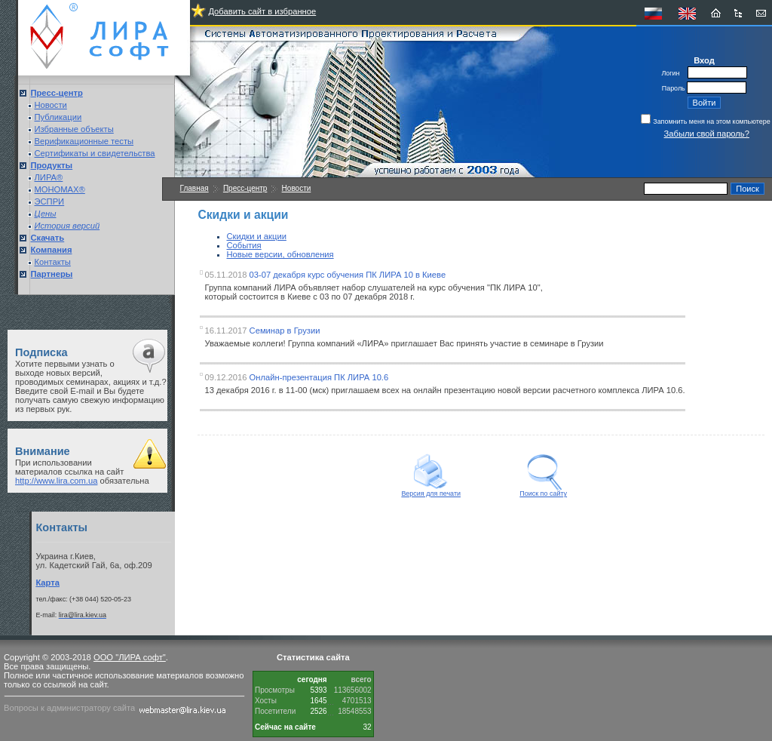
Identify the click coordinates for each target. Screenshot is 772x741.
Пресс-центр (245, 188)
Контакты (53, 261)
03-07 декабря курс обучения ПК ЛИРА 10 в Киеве (348, 274)
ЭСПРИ (50, 201)
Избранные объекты (74, 129)
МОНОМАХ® (60, 189)
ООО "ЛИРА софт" (129, 657)
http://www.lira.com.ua (56, 480)
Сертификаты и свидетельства (95, 153)
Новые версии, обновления (280, 254)
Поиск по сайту (543, 490)
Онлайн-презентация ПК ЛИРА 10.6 (319, 377)
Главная (194, 188)
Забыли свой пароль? (706, 133)
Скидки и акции (256, 236)
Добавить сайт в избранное (262, 11)
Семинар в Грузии (285, 330)
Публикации (58, 116)
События (244, 245)
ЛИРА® (49, 177)
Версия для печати (431, 490)
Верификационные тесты (84, 141)
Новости (51, 104)
